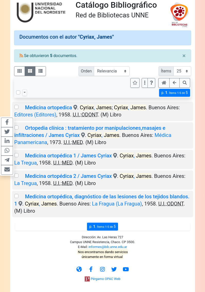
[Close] (184, 56)
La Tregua (25, 163)
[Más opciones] (145, 83)
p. (174, 92)
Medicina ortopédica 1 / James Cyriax (68, 156)
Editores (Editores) (35, 115)
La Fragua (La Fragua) (117, 204)
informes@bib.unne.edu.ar (108, 247)
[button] (151, 83)
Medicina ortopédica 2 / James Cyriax (68, 176)
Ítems (166, 71)
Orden (86, 71)
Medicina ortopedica (48, 107)
